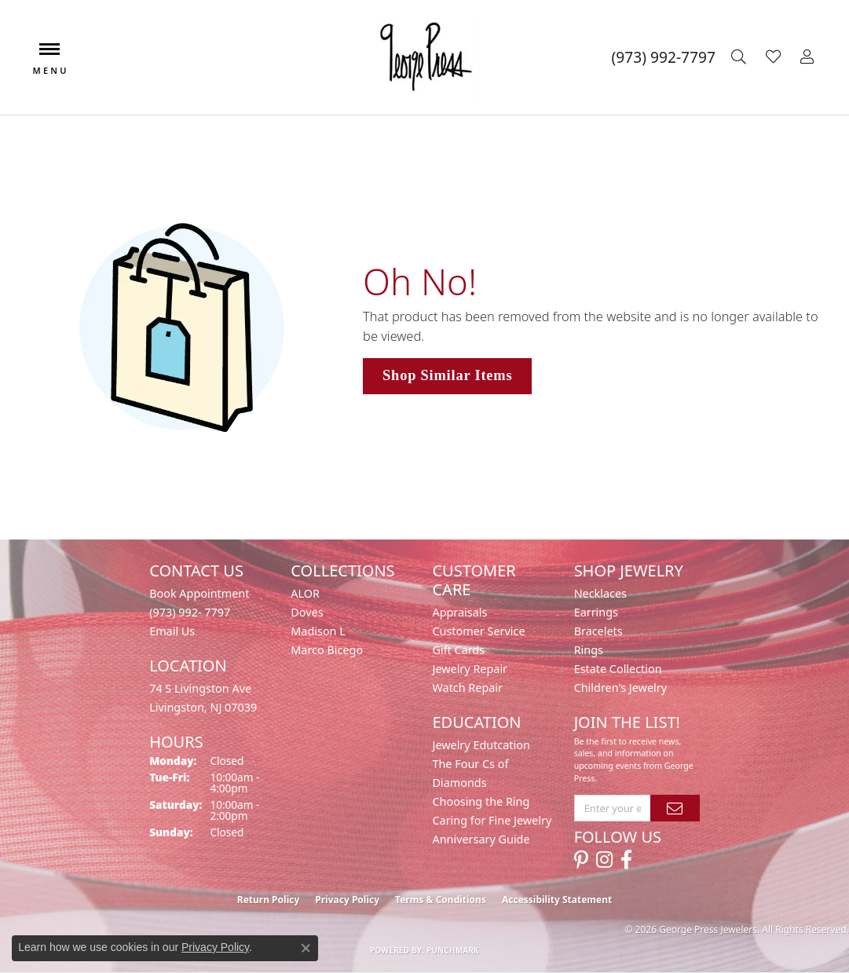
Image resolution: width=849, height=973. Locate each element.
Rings (588, 649)
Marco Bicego (327, 649)
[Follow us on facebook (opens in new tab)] (626, 859)
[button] (740, 57)
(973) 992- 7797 (189, 612)
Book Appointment (199, 593)
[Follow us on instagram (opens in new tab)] (604, 859)
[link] (663, 57)
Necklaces (600, 593)
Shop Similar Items (447, 375)
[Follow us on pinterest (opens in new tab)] (581, 859)
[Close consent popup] (305, 948)
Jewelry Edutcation (480, 744)
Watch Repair (467, 687)
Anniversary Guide (480, 839)
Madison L (318, 631)
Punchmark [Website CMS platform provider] (452, 950)
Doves (307, 612)
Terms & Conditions (440, 899)
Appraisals (459, 612)
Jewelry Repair (469, 668)
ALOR (305, 593)
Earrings (596, 612)
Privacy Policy (347, 899)
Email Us (172, 631)
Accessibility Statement (557, 899)
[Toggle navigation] (49, 57)
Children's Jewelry (620, 687)
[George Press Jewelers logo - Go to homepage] (424, 57)
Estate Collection (618, 668)
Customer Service (478, 631)
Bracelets (598, 631)
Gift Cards (458, 649)
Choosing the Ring (480, 801)
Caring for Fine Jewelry (491, 820)
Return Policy (268, 899)
